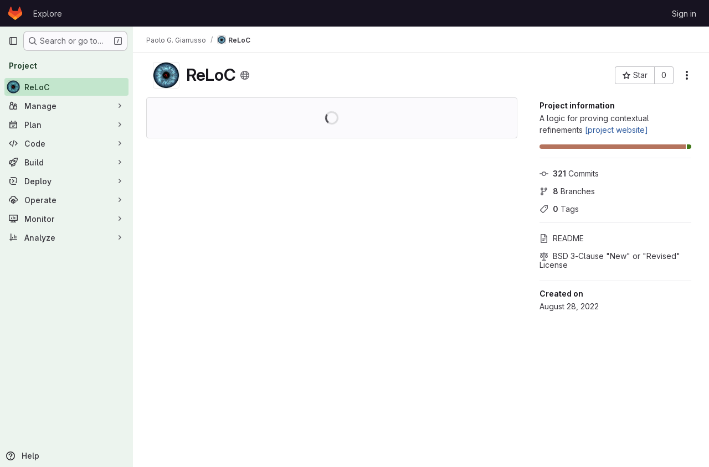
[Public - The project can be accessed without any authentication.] (244, 75)
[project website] (616, 129)
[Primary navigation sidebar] (13, 41)
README (562, 238)
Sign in (684, 13)
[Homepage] (15, 13)
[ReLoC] (66, 87)
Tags (559, 209)
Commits (569, 173)
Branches (567, 191)
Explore (47, 13)
